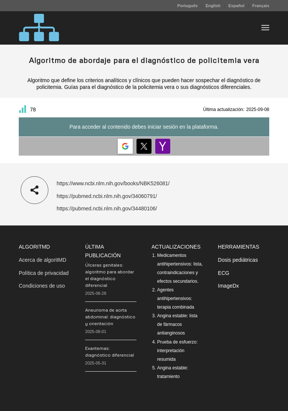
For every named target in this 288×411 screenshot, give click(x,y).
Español (236, 5)
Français (260, 5)
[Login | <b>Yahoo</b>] (162, 146)
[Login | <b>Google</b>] (125, 146)
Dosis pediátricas (238, 260)
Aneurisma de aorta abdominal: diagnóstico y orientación (110, 316)
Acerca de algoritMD (42, 260)
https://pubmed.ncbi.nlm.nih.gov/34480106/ (107, 209)
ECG (223, 273)
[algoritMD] (39, 28)
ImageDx (228, 286)
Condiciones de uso (42, 286)
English (213, 5)
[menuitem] (188, 6)
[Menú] (265, 28)
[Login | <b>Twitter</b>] (144, 146)
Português (187, 5)
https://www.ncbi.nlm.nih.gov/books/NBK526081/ (113, 183)
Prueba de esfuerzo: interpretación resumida (177, 350)
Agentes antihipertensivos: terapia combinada (175, 298)
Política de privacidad (44, 273)
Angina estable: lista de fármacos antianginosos (177, 324)
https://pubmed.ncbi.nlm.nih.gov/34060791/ (107, 196)
